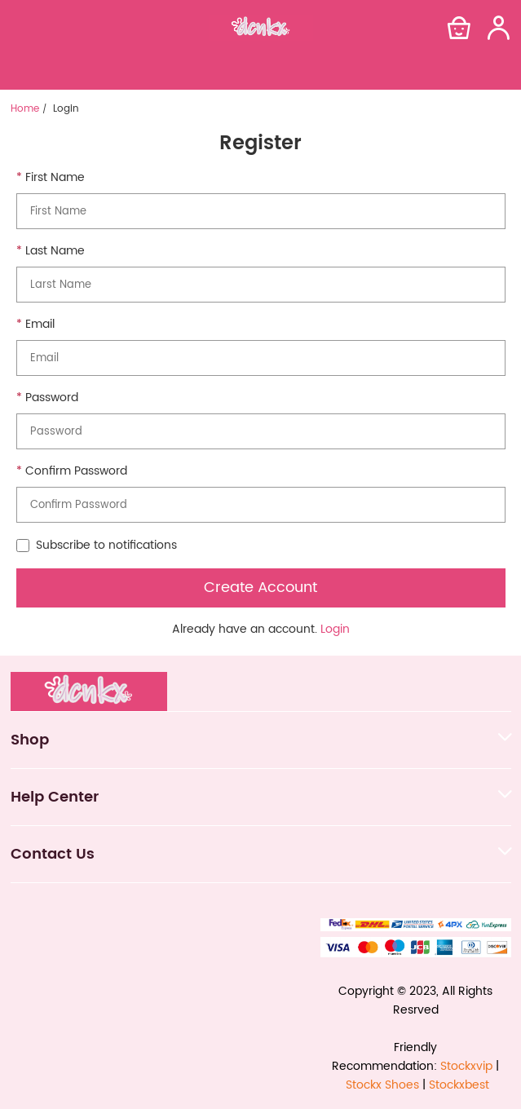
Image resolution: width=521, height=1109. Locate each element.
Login (335, 629)
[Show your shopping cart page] (459, 28)
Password (51, 398)
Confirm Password (76, 471)
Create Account (260, 587)
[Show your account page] (498, 28)
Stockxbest (459, 1085)
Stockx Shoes (382, 1085)
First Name (55, 177)
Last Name (55, 251)
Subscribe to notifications (96, 545)
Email (40, 324)
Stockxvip (466, 1066)
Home (25, 109)
